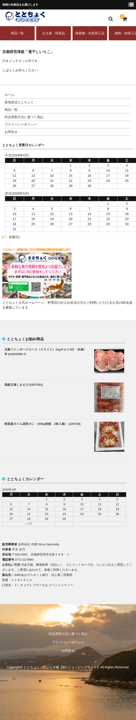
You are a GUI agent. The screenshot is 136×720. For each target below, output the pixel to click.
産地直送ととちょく (19, 102)
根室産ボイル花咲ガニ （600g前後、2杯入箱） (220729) (42, 424)
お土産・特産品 (53, 33)
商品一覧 (17, 33)
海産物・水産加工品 (89, 33)
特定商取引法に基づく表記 (24, 117)
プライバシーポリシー (21, 124)
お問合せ (11, 132)
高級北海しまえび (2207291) (23, 384)
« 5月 (28, 523)
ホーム (9, 95)
